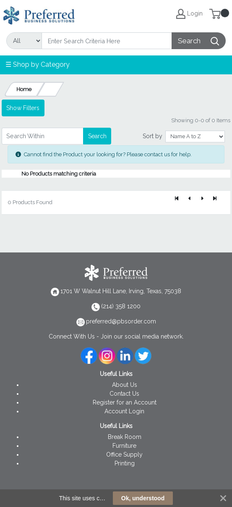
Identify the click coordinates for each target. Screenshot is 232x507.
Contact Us (124, 393)
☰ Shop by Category (37, 64)
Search (97, 136)
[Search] (107, 40)
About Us (124, 384)
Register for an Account (124, 402)
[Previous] (189, 199)
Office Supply (124, 454)
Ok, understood (142, 498)
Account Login (124, 411)
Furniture (124, 445)
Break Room (124, 436)
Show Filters (22, 108)
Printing (125, 463)
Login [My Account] (189, 14)
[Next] (202, 199)
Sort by (152, 136)
